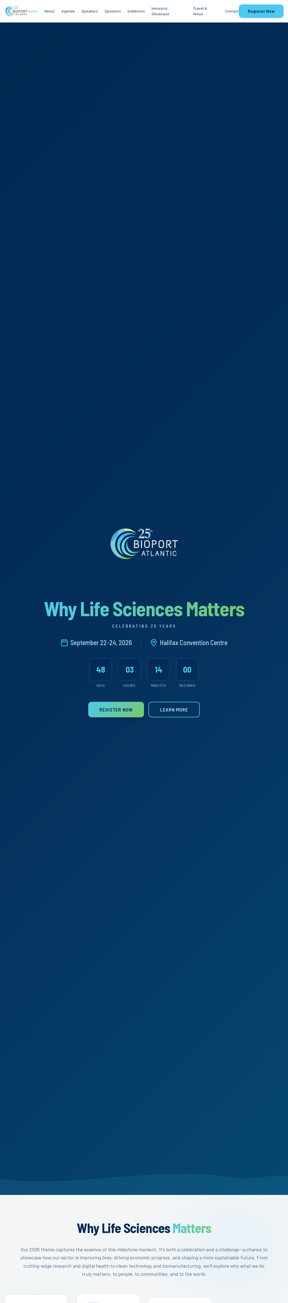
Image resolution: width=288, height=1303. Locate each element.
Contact (232, 11)
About (49, 11)
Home (32, 11)
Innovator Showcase (160, 11)
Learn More (174, 711)
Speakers (89, 11)
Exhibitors (136, 11)
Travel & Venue (200, 11)
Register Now (261, 11)
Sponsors (113, 11)
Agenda (68, 11)
